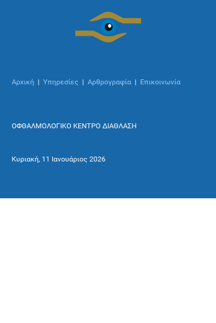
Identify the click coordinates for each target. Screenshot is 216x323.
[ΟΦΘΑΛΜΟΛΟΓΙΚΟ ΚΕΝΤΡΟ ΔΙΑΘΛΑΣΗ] (108, 27)
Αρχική (23, 82)
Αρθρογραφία (109, 82)
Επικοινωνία (160, 82)
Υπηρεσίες (61, 82)
